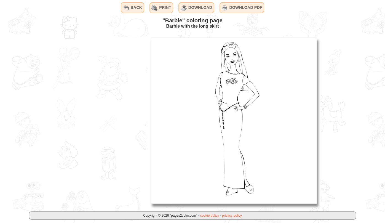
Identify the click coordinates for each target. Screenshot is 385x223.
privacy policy (232, 215)
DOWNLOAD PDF (241, 7)
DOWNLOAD (196, 7)
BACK (132, 7)
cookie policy (209, 215)
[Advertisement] (105, 120)
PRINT (161, 7)
